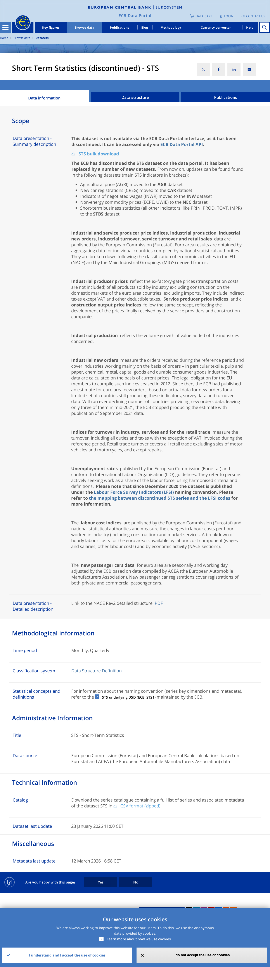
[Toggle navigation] (5, 27)
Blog (144, 27)
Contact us (255, 16)
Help (249, 27)
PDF (159, 603)
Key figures (50, 27)
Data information (44, 98)
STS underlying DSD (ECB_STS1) (129, 697)
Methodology (171, 27)
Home (4, 38)
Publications (119, 27)
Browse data (84, 27)
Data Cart (204, 16)
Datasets (42, 38)
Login (229, 16)
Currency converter (216, 27)
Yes (101, 882)
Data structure (135, 97)
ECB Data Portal (135, 15)
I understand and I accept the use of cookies (67, 955)
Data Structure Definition (96, 671)
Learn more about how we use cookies (139, 939)
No (135, 882)
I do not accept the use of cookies (202, 955)
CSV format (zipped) (140, 806)
